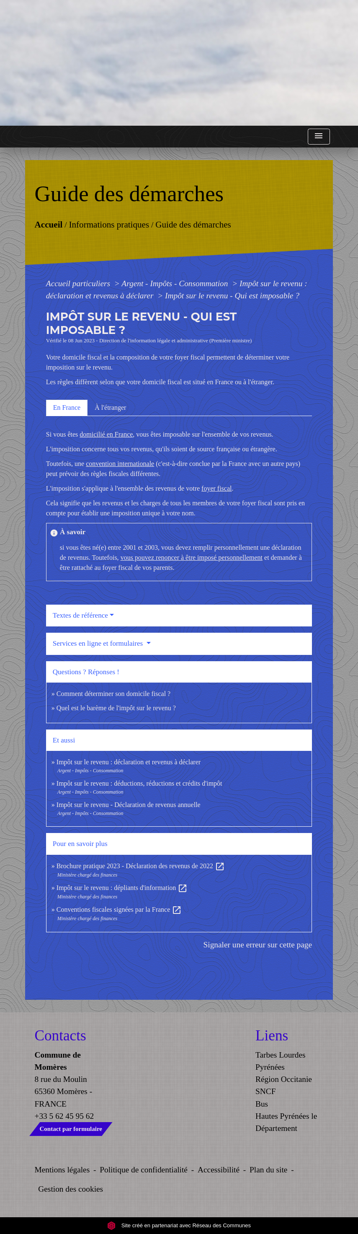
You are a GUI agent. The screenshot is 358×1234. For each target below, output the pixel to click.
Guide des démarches (193, 224)
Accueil (48, 224)
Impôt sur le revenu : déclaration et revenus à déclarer (129, 762)
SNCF (265, 1091)
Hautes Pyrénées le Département (286, 1122)
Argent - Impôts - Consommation (175, 283)
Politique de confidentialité (144, 1169)
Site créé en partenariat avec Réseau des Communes (179, 1225)
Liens (271, 1035)
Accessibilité (219, 1169)
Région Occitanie (283, 1079)
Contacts (60, 1035)
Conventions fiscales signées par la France (119, 909)
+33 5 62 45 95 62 (64, 1116)
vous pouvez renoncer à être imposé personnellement (192, 557)
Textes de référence (80, 615)
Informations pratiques (109, 224)
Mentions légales (62, 1169)
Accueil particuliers (79, 283)
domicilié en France (106, 434)
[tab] (67, 408)
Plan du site (268, 1169)
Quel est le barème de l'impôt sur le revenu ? (116, 707)
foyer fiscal (216, 488)
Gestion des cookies (70, 1189)
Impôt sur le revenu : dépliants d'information (122, 887)
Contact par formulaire (71, 1128)
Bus (261, 1103)
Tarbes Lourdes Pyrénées (280, 1060)
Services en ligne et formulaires (99, 643)
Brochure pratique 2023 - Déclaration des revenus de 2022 (141, 865)
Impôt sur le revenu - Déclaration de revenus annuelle (129, 804)
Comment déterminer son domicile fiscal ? (113, 693)
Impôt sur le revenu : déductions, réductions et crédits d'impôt (139, 783)
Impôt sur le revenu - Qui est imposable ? (232, 295)
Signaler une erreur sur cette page (257, 944)
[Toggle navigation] (319, 137)
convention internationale (120, 463)
